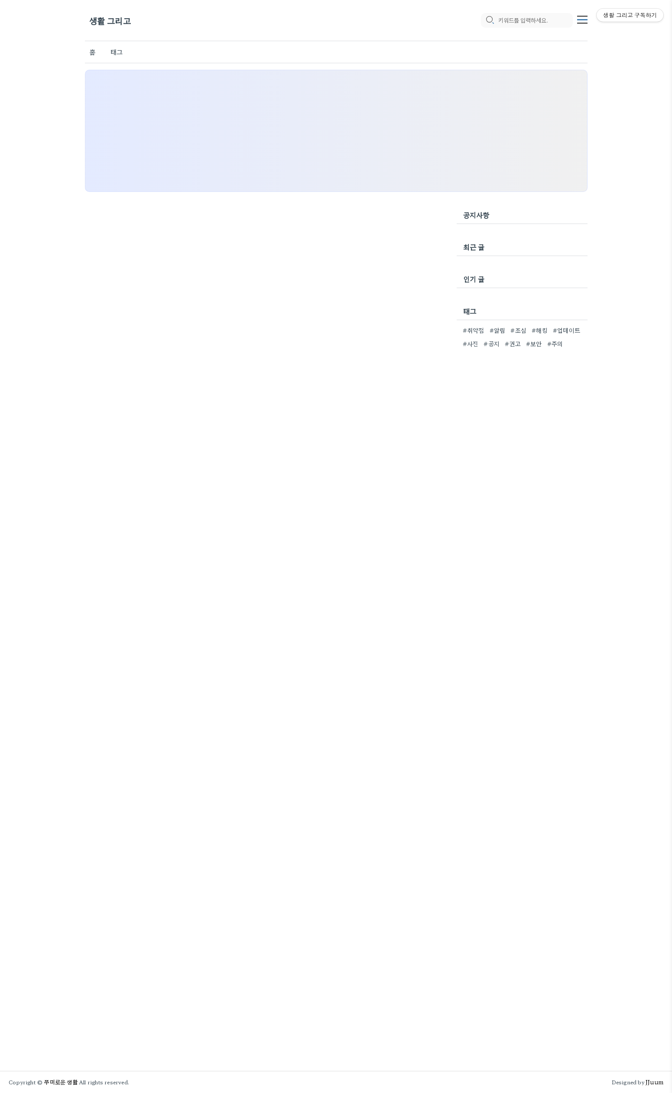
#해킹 (540, 330)
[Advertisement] (336, 130)
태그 (116, 51)
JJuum (654, 1082)
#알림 (498, 330)
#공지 (492, 343)
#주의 (555, 343)
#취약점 (473, 330)
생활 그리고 (110, 20)
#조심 (518, 330)
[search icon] (489, 20)
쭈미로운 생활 (60, 1082)
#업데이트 (566, 330)
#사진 (471, 343)
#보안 (534, 343)
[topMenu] (582, 18)
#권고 (513, 343)
